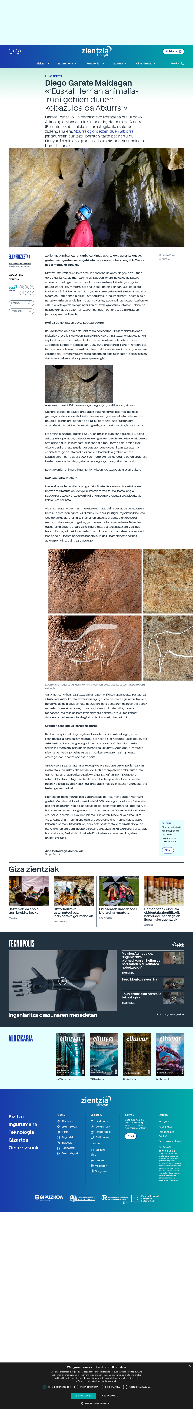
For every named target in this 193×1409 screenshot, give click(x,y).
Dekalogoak (100, 1126)
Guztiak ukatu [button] (110, 1395)
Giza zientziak (16, 275)
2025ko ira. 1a (129, 1079)
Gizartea (18, 1140)
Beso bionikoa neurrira (139, 979)
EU (22, 287)
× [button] (189, 1366)
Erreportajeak (68, 1153)
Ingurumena (23, 1124)
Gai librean (100, 1137)
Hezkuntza (99, 1121)
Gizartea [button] (120, 63)
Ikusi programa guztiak (170, 1014)
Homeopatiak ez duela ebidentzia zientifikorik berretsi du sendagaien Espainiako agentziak (162, 914)
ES (27, 287)
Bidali (168, 850)
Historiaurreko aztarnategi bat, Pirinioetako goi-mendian (73, 912)
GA (32, 293)
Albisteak (65, 1121)
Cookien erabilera (170, 1141)
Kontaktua (165, 1146)
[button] (11, 51)
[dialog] (96, 1385)
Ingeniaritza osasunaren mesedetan (53, 1015)
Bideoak (64, 1143)
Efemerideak (101, 1132)
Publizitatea (166, 1126)
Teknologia (21, 1132)
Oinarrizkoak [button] (146, 63)
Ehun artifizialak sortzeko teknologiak (141, 995)
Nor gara (164, 1121)
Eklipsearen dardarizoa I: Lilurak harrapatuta (118, 910)
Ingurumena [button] (68, 63)
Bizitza (16, 1116)
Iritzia (62, 1132)
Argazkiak (65, 1137)
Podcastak (66, 1148)
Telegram (99, 1171)
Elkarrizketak (19, 256)
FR (32, 287)
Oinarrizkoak (24, 1148)
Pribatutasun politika (166, 1134)
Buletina (177, 63)
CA (27, 293)
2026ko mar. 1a (63, 1079)
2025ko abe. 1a (97, 1079)
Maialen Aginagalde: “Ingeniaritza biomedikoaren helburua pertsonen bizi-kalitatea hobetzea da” (141, 960)
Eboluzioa (14, 279)
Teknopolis (21, 943)
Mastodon (99, 1165)
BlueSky (98, 1160)
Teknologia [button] (95, 63)
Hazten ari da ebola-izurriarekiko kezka (24, 910)
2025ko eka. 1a (163, 1079)
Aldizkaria (173, 51)
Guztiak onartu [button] (83, 1395)
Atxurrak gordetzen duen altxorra (103, 131)
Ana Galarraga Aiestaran (20, 264)
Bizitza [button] (43, 63)
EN (22, 293)
